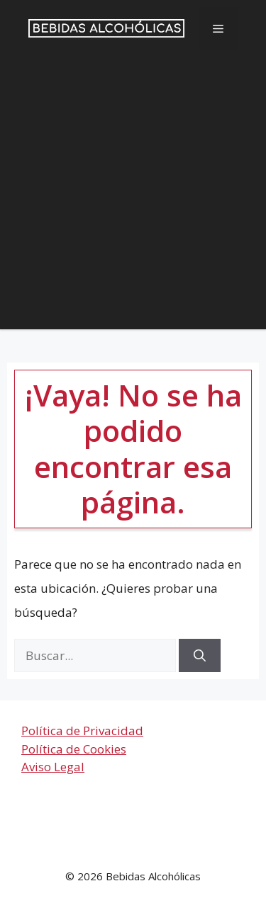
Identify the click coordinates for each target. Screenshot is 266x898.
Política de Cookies (73, 749)
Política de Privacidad (82, 730)
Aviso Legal (52, 766)
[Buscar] (200, 656)
